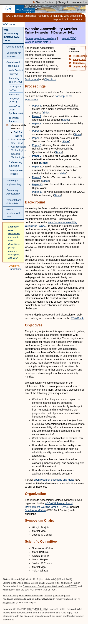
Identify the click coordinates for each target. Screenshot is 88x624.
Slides (46, 112)
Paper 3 (36, 123)
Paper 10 (37, 184)
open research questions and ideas (54, 479)
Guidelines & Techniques (13, 64)
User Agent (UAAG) (15, 88)
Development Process (16, 172)
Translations (14, 267)
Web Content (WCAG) (16, 72)
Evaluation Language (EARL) (14, 98)
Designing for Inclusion (13, 54)
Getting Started (14, 46)
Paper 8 (36, 166)
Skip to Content (43, 2)
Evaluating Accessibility (13, 192)
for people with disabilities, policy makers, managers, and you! (14, 242)
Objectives (78, 63)
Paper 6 (36, 145)
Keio (51, 609)
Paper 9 (36, 177)
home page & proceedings (41, 38)
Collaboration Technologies (17, 148)
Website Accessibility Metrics (55, 30)
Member (71, 616)
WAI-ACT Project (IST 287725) (40, 589)
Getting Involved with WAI (13, 213)
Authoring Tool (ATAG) (15, 80)
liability (5, 612)
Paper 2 (36, 116)
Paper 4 (36, 130)
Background (78, 59)
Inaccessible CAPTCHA (17, 141)
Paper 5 (36, 138)
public (59, 616)
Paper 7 (36, 156)
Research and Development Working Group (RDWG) (50, 586)
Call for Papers (18, 134)
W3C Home (8, 24)
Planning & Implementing (13, 182)
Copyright (7, 609)
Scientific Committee (41, 541)
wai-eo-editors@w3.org (39, 599)
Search (48, 595)
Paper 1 (36, 105)
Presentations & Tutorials (13, 202)
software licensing (51, 612)
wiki (77, 318)
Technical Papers (14, 120)
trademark (16, 612)
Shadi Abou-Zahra (35, 510)
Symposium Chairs (39, 520)
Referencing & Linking (15, 164)
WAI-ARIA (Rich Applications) (16, 110)
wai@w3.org (8, 602)
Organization (78, 66)
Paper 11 (37, 191)
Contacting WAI (62, 595)
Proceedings (78, 56)
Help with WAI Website (31, 595)
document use (29, 612)
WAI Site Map (10, 595)
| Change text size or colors (71, 2)
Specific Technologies (17, 156)
